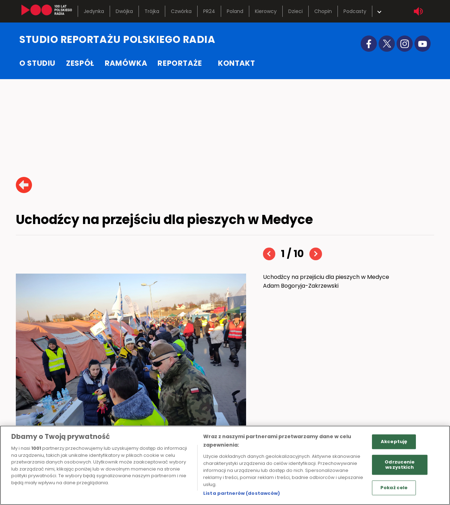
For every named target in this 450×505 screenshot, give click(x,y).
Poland (235, 11)
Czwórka (181, 11)
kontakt (236, 63)
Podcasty (354, 11)
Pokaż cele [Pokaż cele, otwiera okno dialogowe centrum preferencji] (393, 487)
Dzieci (295, 11)
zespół (80, 63)
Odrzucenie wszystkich (399, 465)
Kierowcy (266, 11)
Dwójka (124, 11)
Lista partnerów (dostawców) (241, 493)
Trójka (151, 11)
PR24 (209, 11)
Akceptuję (394, 441)
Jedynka (94, 11)
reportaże (180, 63)
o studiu (37, 63)
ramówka (126, 63)
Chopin (323, 11)
